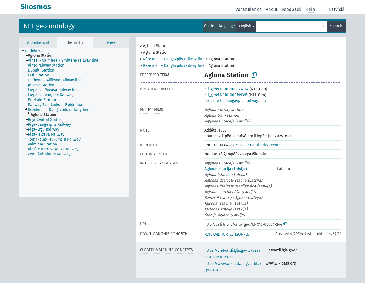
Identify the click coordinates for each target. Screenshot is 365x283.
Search (336, 26)
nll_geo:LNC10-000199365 (226, 95)
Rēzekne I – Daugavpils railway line (173, 59)
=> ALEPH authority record (258, 145)
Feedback (291, 9)
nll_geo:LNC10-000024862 (226, 89)
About (272, 9)
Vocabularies (248, 9)
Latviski (336, 9)
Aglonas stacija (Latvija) (225, 169)
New (111, 42)
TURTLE (227, 234)
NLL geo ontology (49, 26)
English (245, 26)
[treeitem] (36, 50)
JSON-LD (242, 234)
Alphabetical (38, 42)
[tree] (74, 122)
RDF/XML (212, 234)
